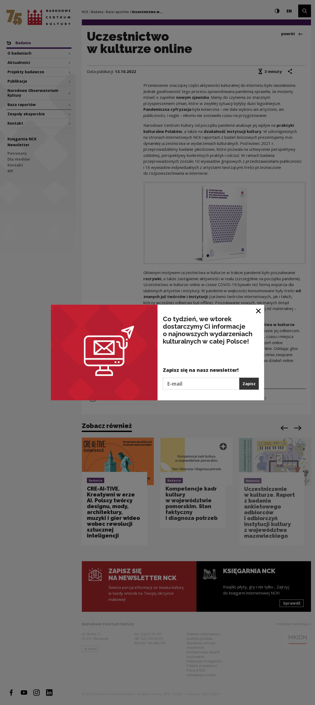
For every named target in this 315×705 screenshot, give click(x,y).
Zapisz (249, 383)
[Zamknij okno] (258, 311)
